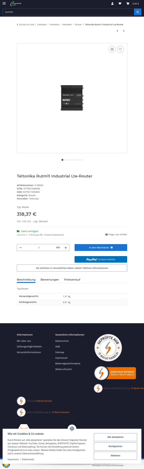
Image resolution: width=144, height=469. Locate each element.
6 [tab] (78, 160)
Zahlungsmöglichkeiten (29, 346)
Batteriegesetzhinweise (67, 363)
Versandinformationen (29, 352)
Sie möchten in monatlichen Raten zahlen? (72, 268)
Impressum (13, 459)
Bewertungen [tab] (50, 279)
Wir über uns (24, 340)
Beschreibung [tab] (26, 279)
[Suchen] (137, 11)
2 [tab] (66, 160)
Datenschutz (28, 459)
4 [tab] (72, 160)
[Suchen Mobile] (68, 11)
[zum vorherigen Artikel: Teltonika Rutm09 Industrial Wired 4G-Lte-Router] (117, 30)
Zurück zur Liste (26, 24)
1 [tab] (62, 160)
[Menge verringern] (20, 247)
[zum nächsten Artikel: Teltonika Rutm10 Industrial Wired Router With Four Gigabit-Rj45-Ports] (124, 30)
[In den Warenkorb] (19, 41)
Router (32, 195)
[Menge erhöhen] (65, 247)
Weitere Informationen (95, 268)
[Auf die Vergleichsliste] (112, 49)
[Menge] (39, 247)
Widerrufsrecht (63, 369)
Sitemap (59, 352)
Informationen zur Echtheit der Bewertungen (108, 465)
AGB (57, 346)
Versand (43, 221)
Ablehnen (115, 455)
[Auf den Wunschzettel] (120, 49)
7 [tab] (82, 160)
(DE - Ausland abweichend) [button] (52, 234)
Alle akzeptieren (115, 437)
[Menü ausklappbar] (4, 2)
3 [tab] (69, 160)
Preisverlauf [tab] (72, 279)
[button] (112, 3)
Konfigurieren (115, 446)
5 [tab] (75, 160)
